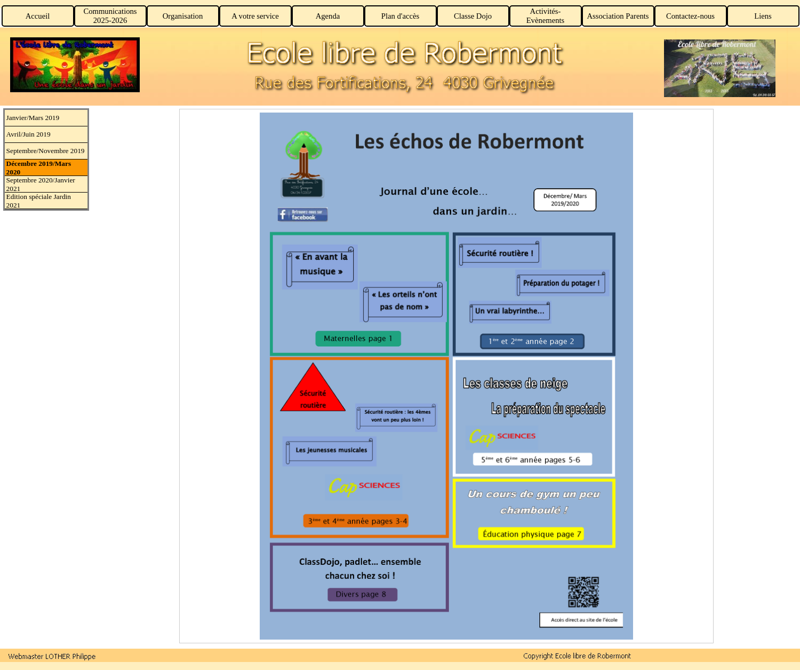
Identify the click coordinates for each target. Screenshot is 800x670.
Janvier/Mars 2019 (33, 118)
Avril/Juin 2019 (28, 134)
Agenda (328, 16)
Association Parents (618, 16)
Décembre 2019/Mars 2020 (38, 167)
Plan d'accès (400, 16)
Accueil (38, 16)
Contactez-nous (690, 16)
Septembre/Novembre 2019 (45, 151)
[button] (52, 656)
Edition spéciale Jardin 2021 (38, 201)
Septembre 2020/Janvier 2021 (40, 184)
